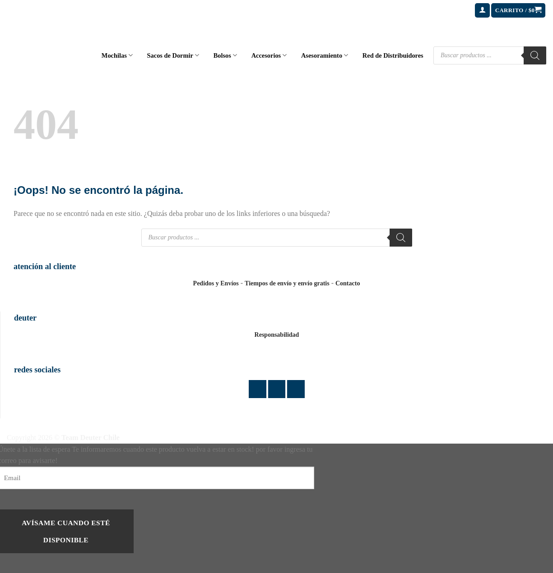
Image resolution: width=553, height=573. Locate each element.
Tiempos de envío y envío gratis (287, 283)
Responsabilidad (277, 334)
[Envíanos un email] (296, 389)
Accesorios (269, 55)
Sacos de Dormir (173, 55)
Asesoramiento (324, 55)
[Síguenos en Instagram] (277, 389)
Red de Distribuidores (392, 55)
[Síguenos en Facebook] (257, 389)
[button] (482, 10)
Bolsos (225, 55)
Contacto (347, 283)
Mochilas (117, 55)
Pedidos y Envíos (216, 283)
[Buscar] (535, 55)
